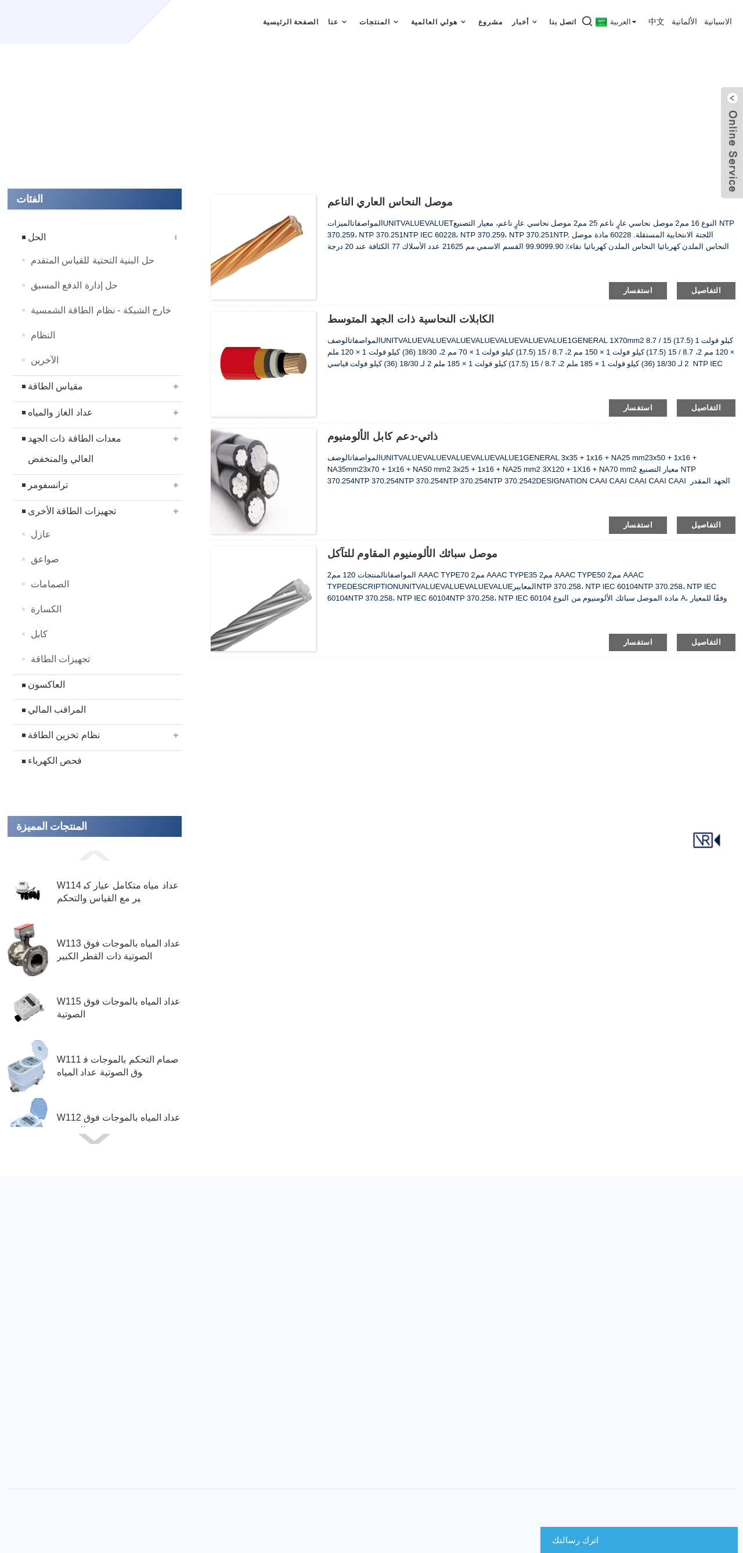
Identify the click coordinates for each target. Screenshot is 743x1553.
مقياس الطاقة (55, 386)
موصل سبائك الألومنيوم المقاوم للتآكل (412, 553)
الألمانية (684, 21)
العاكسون (46, 684)
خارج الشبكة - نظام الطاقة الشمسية (101, 310)
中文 (656, 21)
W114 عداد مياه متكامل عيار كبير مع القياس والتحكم (118, 891)
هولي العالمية (440, 21)
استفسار (638, 290)
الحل (37, 237)
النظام (43, 335)
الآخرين (45, 360)
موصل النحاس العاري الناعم (390, 202)
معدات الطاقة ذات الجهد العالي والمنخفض (74, 449)
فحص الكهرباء (55, 760)
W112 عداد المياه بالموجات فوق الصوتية (119, 1124)
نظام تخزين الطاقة (64, 735)
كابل (39, 634)
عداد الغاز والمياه (60, 412)
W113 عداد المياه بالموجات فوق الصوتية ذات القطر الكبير (119, 949)
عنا (339, 21)
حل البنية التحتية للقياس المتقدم (92, 260)
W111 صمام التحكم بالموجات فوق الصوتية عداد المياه (118, 1065)
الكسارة (46, 609)
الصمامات (50, 584)
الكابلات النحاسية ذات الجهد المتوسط (411, 319)
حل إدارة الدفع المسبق (74, 285)
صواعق (45, 559)
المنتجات (380, 21)
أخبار (526, 21)
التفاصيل (706, 290)
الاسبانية (718, 21)
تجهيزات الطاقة (60, 659)
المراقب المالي (57, 709)
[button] (95, 855)
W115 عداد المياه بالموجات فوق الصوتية (119, 1007)
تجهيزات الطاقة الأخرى (72, 511)
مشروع (490, 22)
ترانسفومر (48, 485)
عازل (41, 534)
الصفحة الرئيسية (291, 22)
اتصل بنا (562, 22)
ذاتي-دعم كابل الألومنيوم (382, 436)
